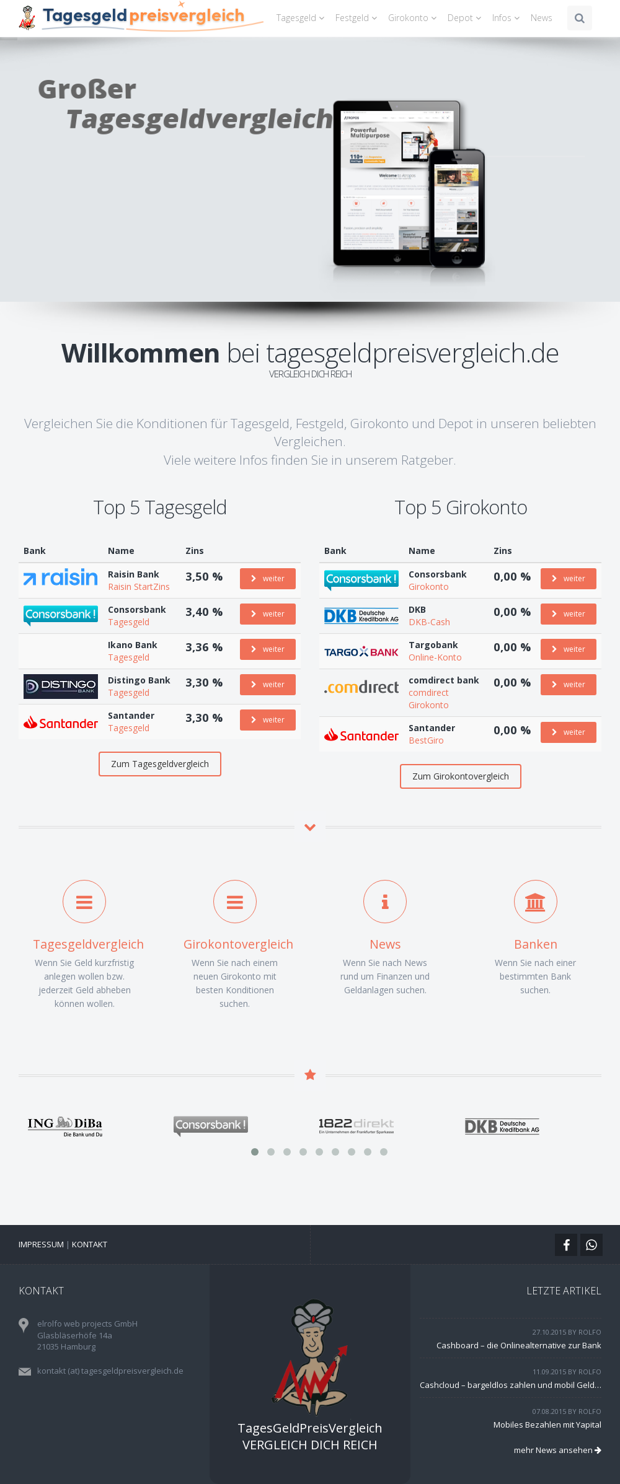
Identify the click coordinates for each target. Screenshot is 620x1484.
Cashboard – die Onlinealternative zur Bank (518, 1345)
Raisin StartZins (139, 586)
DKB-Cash (429, 622)
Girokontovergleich (238, 944)
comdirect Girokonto (429, 699)
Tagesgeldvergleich (88, 944)
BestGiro (426, 740)
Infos (507, 18)
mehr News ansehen (557, 1449)
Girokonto (414, 18)
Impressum (41, 1244)
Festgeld (358, 18)
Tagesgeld (302, 18)
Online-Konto (435, 657)
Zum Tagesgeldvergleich (160, 764)
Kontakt (89, 1244)
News (541, 18)
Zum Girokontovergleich (460, 776)
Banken (535, 944)
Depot (466, 18)
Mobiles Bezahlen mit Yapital (547, 1424)
